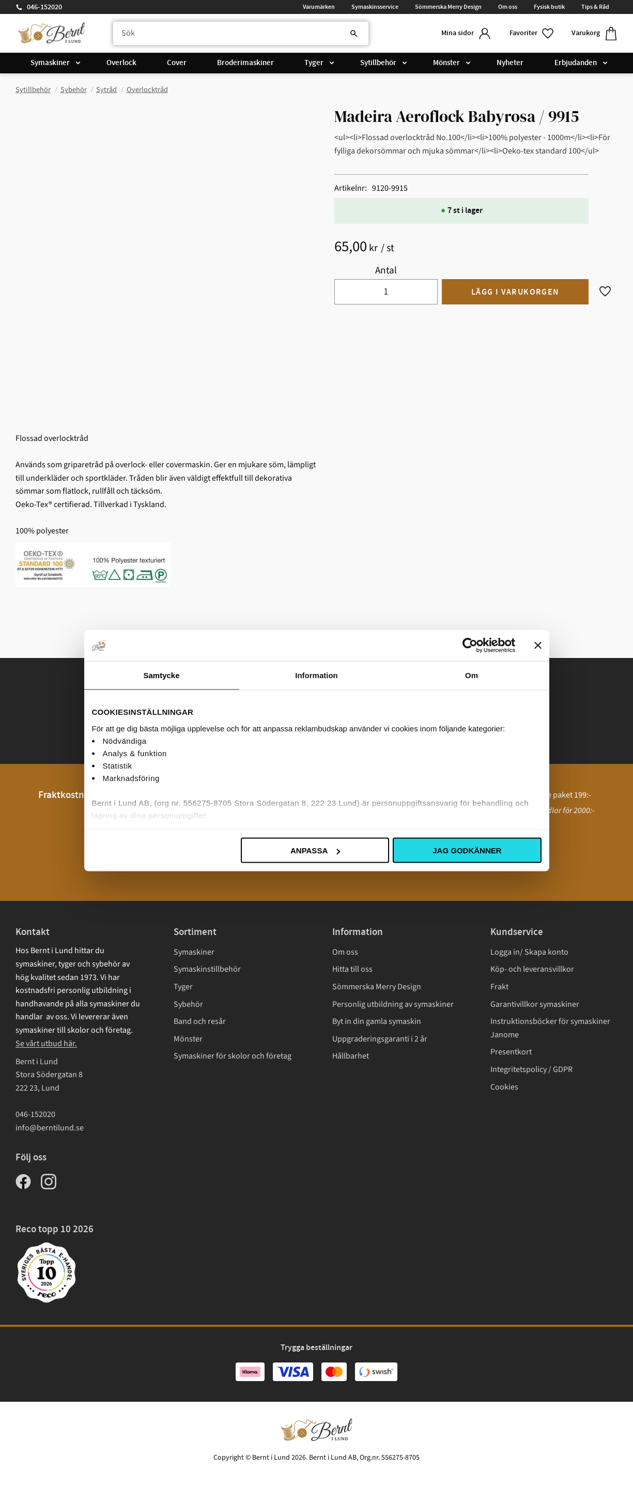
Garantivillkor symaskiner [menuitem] (534, 1004)
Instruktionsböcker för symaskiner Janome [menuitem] (550, 1028)
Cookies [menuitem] (504, 1087)
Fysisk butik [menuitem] (549, 7)
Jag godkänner (467, 850)
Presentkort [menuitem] (511, 1052)
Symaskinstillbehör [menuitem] (207, 969)
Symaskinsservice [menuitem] (374, 7)
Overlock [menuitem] (121, 63)
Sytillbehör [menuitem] (378, 63)
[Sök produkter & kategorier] (240, 33)
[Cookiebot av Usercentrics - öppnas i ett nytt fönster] (470, 645)
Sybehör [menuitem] (188, 1004)
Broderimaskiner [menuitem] (245, 63)
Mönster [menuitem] (446, 63)
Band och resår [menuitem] (200, 1021)
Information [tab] (316, 675)
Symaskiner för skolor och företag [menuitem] (232, 1056)
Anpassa (315, 850)
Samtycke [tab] (161, 675)
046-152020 (44, 7)
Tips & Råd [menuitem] (595, 7)
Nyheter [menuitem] (510, 63)
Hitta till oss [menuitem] (352, 969)
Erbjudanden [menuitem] (575, 63)
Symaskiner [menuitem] (50, 63)
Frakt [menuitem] (499, 986)
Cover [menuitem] (177, 63)
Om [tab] (471, 675)
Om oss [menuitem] (507, 7)
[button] (532, 33)
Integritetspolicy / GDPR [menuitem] (531, 1069)
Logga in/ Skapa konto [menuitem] (529, 952)
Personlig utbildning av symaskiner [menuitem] (393, 1004)
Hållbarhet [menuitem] (350, 1056)
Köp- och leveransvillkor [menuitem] (532, 969)
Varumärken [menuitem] (319, 7)
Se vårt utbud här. (46, 1043)
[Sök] (353, 33)
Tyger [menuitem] (313, 63)
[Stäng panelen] (538, 645)
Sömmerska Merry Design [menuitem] (448, 7)
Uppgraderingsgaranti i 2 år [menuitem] (379, 1039)
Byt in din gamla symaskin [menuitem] (376, 1021)
